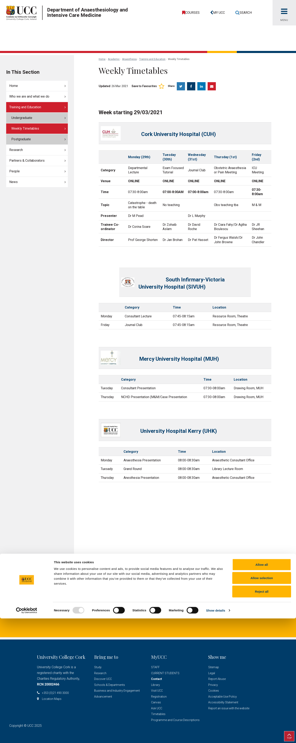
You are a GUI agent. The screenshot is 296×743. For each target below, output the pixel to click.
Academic (114, 59)
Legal (211, 673)
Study (98, 667)
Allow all (262, 689)
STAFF (155, 667)
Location (184, 613)
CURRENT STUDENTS (165, 673)
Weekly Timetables (25, 128)
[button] (217, 12)
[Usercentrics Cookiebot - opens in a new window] (27, 735)
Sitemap (213, 667)
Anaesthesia (129, 59)
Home (13, 86)
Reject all (261, 716)
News (13, 182)
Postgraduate (21, 139)
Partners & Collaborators (27, 160)
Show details (215, 735)
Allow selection (261, 702)
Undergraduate (21, 118)
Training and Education (25, 107)
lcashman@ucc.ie (108, 613)
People (14, 171)
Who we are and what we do (29, 96)
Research (16, 150)
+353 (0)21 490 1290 (150, 613)
